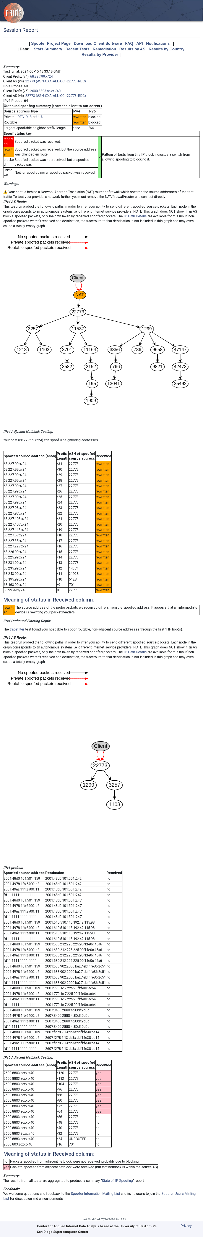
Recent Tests (77, 49)
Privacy (186, 1226)
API (139, 43)
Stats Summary (48, 49)
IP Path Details (135, 216)
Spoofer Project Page (51, 43)
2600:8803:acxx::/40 (45, 91)
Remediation (104, 49)
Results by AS (132, 49)
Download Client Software (98, 43)
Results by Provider (99, 54)
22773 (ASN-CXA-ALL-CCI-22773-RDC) (55, 81)
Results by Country (166, 49)
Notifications (158, 43)
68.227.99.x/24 (41, 76)
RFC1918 (25, 117)
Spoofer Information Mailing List (95, 1194)
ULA (39, 117)
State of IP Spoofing (117, 1181)
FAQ (129, 43)
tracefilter (17, 629)
